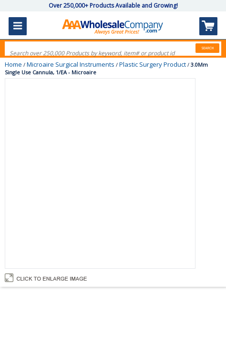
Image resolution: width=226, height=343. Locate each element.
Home (13, 64)
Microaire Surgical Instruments (70, 64)
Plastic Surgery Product (152, 64)
